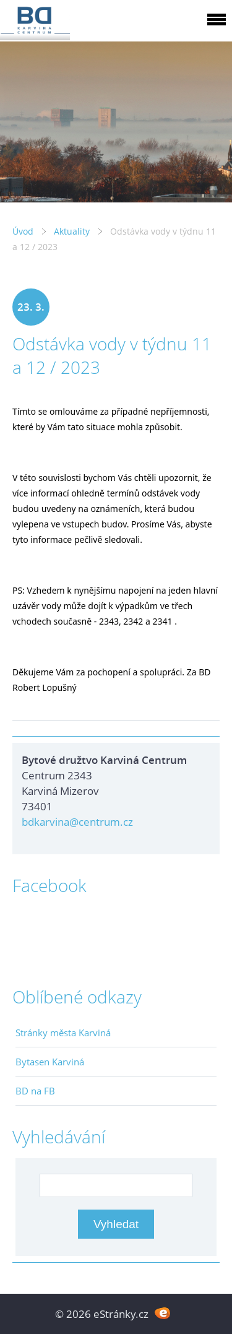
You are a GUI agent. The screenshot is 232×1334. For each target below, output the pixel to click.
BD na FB (35, 1091)
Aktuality (72, 231)
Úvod (22, 231)
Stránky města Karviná (63, 1032)
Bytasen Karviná (49, 1061)
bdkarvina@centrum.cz (77, 822)
